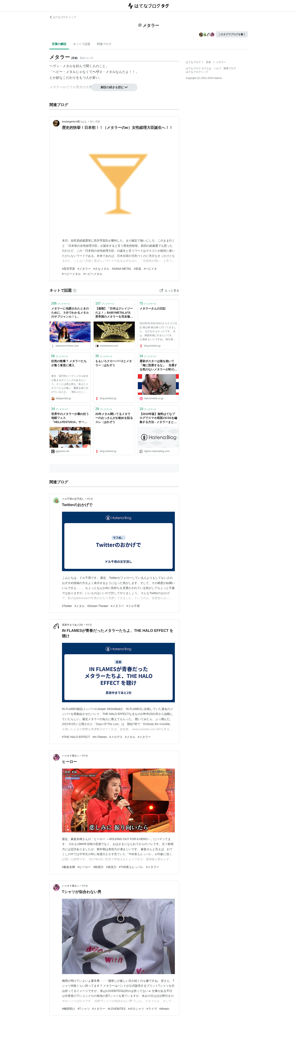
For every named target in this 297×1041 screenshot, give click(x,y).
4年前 (90, 498)
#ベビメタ (150, 268)
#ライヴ (152, 1008)
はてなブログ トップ (62, 17)
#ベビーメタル (71, 274)
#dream (164, 1008)
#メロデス (116, 737)
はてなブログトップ (197, 71)
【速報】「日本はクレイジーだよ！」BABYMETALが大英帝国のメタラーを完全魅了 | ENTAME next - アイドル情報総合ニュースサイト (114, 313)
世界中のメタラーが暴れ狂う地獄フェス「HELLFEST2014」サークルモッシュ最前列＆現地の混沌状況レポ (70, 418)
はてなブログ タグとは (198, 68)
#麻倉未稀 (68, 867)
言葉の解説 (59, 44)
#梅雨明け (68, 1008)
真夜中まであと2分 (72, 624)
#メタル (80, 606)
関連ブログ (104, 44)
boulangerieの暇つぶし (74, 121)
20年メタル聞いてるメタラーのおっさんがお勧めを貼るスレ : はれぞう (114, 418)
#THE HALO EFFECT (76, 737)
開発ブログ (230, 68)
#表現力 (111, 867)
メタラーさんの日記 (153, 308)
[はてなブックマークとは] (74, 290)
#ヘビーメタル (92, 274)
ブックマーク (60, 303)
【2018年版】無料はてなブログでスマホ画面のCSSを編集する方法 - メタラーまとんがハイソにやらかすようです (158, 418)
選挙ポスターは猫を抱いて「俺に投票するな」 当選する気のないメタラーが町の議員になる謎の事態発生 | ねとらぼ (158, 365)
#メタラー (84, 268)
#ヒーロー (84, 867)
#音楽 (137, 268)
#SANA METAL (121, 268)
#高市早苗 (68, 268)
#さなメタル (101, 268)
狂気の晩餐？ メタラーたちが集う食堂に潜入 (69, 363)
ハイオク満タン (70, 755)
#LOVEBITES (116, 1008)
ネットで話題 (81, 44)
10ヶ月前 (95, 121)
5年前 (85, 755)
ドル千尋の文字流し (73, 498)
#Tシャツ (83, 1008)
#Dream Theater (97, 606)
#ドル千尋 (133, 606)
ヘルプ (217, 68)
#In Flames (100, 737)
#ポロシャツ (136, 1008)
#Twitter (67, 606)
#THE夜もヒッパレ (131, 867)
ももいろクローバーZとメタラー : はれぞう (113, 363)
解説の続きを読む (114, 87)
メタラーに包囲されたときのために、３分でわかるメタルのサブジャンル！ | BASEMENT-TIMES (70, 313)
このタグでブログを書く (232, 34)
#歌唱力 (98, 867)
